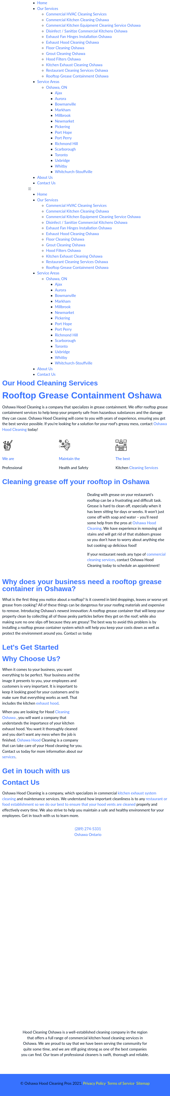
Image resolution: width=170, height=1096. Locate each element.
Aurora (60, 98)
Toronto (61, 155)
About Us (45, 177)
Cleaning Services (143, 467)
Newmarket (64, 121)
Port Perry (63, 138)
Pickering (62, 126)
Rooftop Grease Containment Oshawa (77, 76)
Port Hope (63, 132)
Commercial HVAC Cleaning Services (76, 14)
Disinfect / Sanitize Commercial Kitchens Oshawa (87, 31)
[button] (85, 189)
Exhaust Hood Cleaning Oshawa (72, 42)
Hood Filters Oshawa (63, 59)
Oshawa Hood (29, 740)
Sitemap (143, 1083)
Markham (63, 110)
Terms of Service (120, 1083)
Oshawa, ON (56, 87)
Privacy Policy (94, 1083)
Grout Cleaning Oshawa (65, 53)
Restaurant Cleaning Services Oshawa (77, 70)
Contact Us (46, 183)
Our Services (47, 8)
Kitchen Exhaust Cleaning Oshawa (74, 64)
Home (42, 2)
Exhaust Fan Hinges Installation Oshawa (79, 36)
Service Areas (48, 81)
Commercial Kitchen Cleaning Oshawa (77, 19)
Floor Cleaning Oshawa (65, 47)
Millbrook (63, 115)
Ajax (58, 93)
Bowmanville (65, 104)
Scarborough (65, 149)
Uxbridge (62, 160)
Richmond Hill (66, 143)
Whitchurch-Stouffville (73, 171)
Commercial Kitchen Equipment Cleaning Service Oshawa (93, 25)
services (8, 757)
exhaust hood (47, 703)
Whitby (61, 166)
